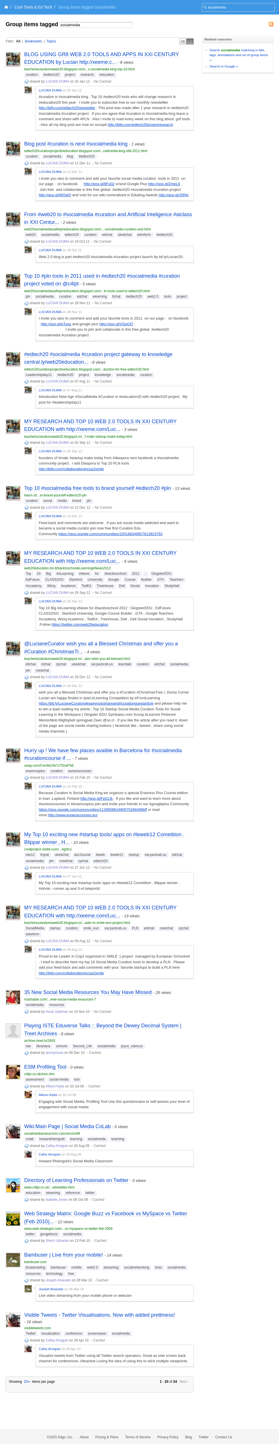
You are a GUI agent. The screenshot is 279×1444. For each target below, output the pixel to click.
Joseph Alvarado (58, 1280)
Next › (184, 1382)
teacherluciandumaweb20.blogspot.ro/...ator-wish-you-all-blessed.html (77, 659)
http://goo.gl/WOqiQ (55, 195)
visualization (50, 1333)
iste (28, 1046)
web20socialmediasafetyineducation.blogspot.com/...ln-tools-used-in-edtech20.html (87, 291)
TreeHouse (105, 586)
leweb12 (116, 855)
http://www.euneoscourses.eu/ (72, 815)
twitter (90, 1193)
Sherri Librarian (57, 1241)
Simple (182, 41)
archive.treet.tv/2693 (39, 1041)
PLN (135, 928)
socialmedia (52, 156)
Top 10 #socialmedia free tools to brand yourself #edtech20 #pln (97, 488)
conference (73, 1333)
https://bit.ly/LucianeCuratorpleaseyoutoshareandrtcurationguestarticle (96, 703)
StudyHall (172, 586)
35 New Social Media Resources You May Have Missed (88, 992)
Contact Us (223, 1437)
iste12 (30, 855)
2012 (136, 574)
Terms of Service (137, 1437)
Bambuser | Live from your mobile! (63, 1255)
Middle (190, 41)
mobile (76, 1267)
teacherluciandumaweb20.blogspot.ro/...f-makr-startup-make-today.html (78, 437)
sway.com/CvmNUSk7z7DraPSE (49, 766)
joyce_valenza (132, 1046)
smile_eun (91, 928)
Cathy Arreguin (57, 1146)
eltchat (31, 664)
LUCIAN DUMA (57, 81)
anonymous (54, 1053)
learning (76, 1139)
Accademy (34, 586)
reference (72, 1193)
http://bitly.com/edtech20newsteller (67, 108)
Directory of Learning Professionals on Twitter (76, 1180)
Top (28, 574)
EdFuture (33, 580)
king (70, 156)
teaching (117, 1139)
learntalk (124, 664)
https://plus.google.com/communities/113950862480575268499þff (93, 809)
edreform (144, 235)
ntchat (46, 664)
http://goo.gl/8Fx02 (99, 184)
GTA (160, 580)
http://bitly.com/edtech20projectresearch (140, 124)
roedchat (42, 670)
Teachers (176, 580)
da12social (82, 855)
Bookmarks (33, 41)
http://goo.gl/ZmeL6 (164, 184)
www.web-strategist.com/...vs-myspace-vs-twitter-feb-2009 (68, 1229)
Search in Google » (224, 66)
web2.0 (153, 296)
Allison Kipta (55, 1086)
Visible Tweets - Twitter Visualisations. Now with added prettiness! (99, 1315)
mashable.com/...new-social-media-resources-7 (60, 999)
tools (167, 296)
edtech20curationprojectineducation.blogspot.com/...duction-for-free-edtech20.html (86, 369)
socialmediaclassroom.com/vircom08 (52, 1134)
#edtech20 (51, 75)
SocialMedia (35, 928)
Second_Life (82, 1046)
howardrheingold (52, 1139)
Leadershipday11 (39, 375)
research (87, 75)
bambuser (58, 1267)
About (84, 1437)
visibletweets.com (37, 1328)
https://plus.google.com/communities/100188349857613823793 (110, 534)
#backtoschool (115, 574)
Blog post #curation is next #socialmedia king (76, 144)
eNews (84, 574)
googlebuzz (49, 1234)
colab (30, 1139)
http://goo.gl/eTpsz (56, 324)
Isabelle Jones (56, 1200)
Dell (122, 586)
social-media (58, 1079)
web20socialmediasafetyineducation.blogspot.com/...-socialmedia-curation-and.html (87, 229)
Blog (188, 1437)
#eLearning (64, 574)
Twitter (31, 1333)
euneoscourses (79, 771)
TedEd (86, 586)
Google (113, 580)
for (97, 574)
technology (54, 1274)
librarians (43, 1046)
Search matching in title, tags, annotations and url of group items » (239, 55)
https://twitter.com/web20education (80, 624)
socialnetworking (136, 1267)
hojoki (44, 855)
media (62, 501)
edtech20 (72, 235)
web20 (31, 235)
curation (32, 75)
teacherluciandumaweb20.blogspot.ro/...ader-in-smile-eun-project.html (77, 923)
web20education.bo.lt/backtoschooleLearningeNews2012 (67, 568)
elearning (100, 296)
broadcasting (35, 1267)
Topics (51, 41)
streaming (111, 1267)
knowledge (103, 375)
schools (61, 1046)
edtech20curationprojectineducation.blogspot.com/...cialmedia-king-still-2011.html (85, 151)
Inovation (152, 586)
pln (28, 296)
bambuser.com (35, 1262)
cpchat (61, 664)
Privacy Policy (168, 1437)
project (70, 75)
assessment (35, 1079)
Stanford (75, 580)
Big (48, 574)
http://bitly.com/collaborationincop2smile (71, 469)
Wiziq (51, 586)
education (106, 75)
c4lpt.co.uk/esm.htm (39, 1074)
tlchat (116, 296)
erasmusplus (35, 771)
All (18, 41)
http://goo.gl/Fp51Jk (96, 798)
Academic (68, 586)
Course (130, 580)
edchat (107, 235)
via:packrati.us (102, 664)
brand (76, 501)
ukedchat (125, 235)
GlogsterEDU (161, 574)
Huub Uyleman (57, 1012)
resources (56, 1005)
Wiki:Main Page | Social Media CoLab (67, 1126)
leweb (100, 855)
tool (76, 1079)
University (94, 580)
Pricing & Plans (106, 1437)
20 (27, 1382)
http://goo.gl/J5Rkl (173, 195)
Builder (146, 580)
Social (135, 586)
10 (38, 574)
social (47, 501)
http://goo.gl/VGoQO (116, 324)
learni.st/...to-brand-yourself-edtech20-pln (55, 495)
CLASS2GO (54, 580)
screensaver (97, 1333)
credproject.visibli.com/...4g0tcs (48, 849)
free (71, 1274)
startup (134, 855)
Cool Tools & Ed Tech (33, 7)
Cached (95, 1053)
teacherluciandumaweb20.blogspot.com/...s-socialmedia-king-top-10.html (79, 69)
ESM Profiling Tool (45, 1067)
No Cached (102, 81)
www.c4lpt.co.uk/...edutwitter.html (49, 1187)
